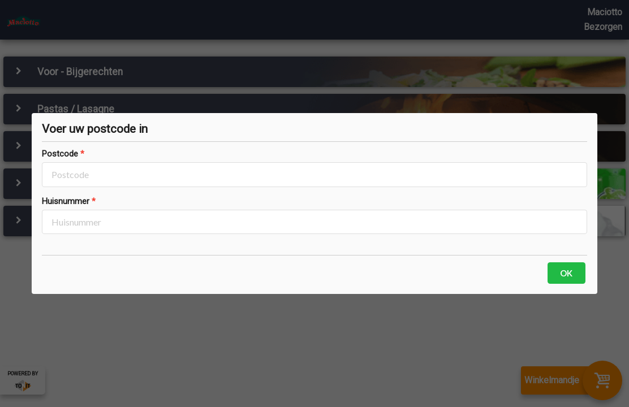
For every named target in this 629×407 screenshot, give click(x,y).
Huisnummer (65, 201)
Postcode (60, 154)
